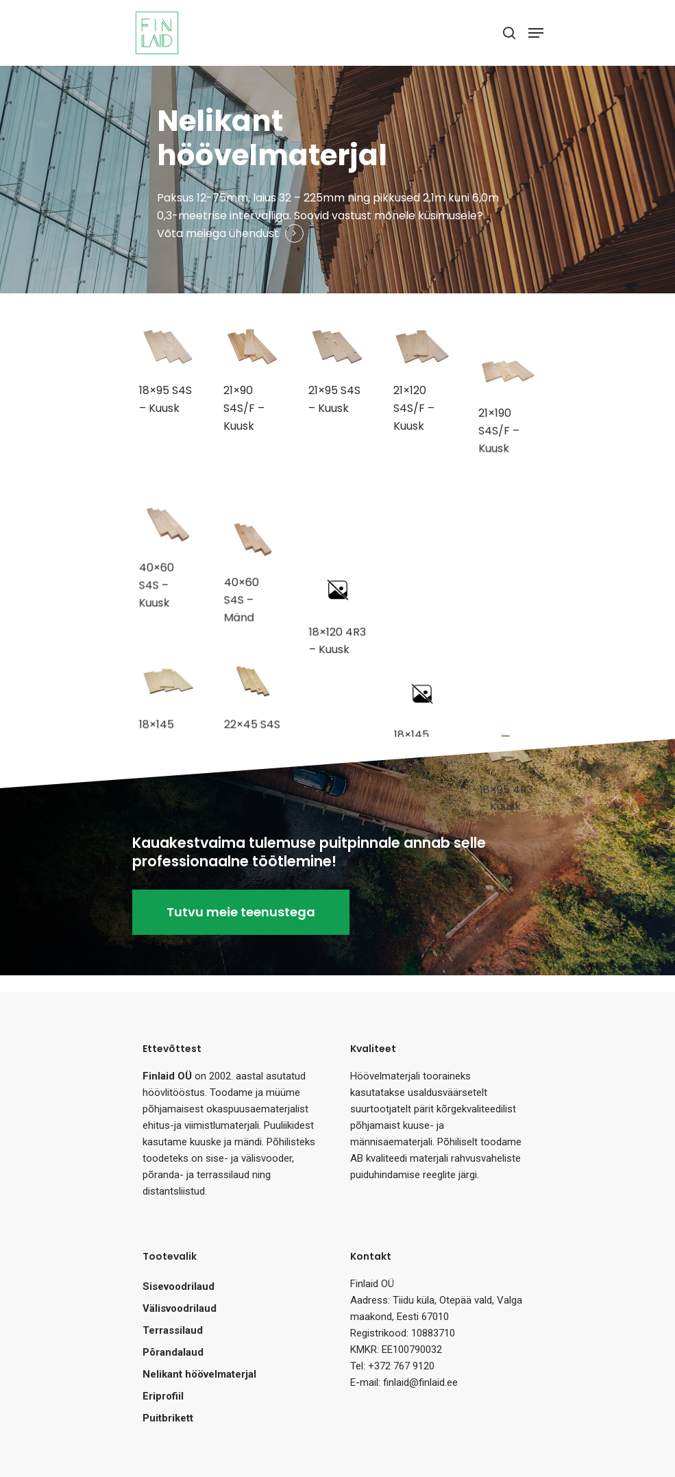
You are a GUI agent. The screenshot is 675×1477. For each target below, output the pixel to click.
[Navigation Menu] (535, 33)
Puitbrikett (168, 1418)
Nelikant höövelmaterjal (199, 1374)
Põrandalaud (173, 1352)
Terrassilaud (173, 1330)
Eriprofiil (163, 1396)
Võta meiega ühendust (218, 233)
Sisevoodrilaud (178, 1286)
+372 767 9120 (401, 1366)
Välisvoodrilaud (180, 1308)
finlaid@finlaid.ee (420, 1382)
